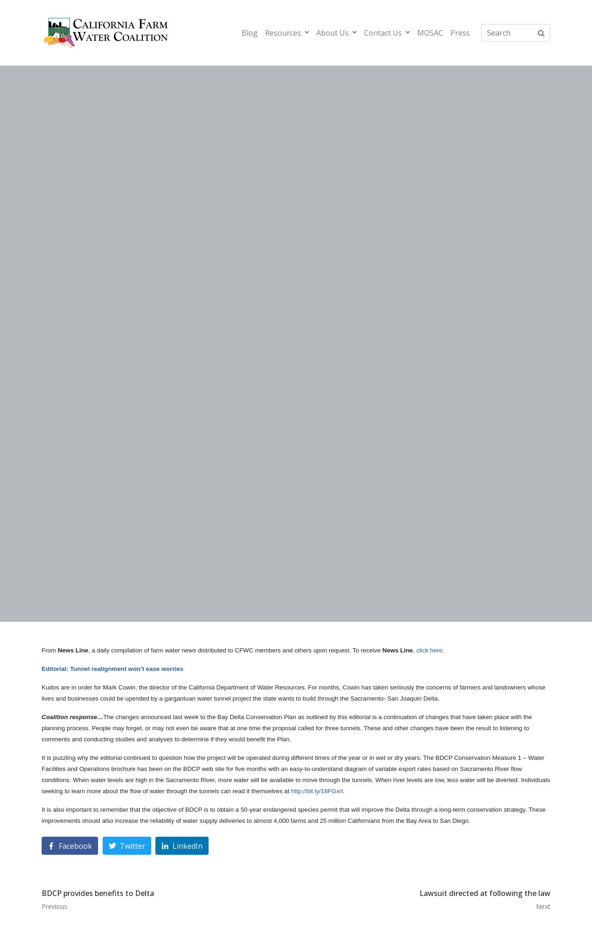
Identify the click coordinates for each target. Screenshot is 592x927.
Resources (287, 33)
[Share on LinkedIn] (182, 846)
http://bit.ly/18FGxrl (317, 791)
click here (429, 650)
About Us (336, 33)
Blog (249, 33)
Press (460, 33)
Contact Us (387, 33)
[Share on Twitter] (127, 846)
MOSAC (430, 33)
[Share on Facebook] (70, 846)
